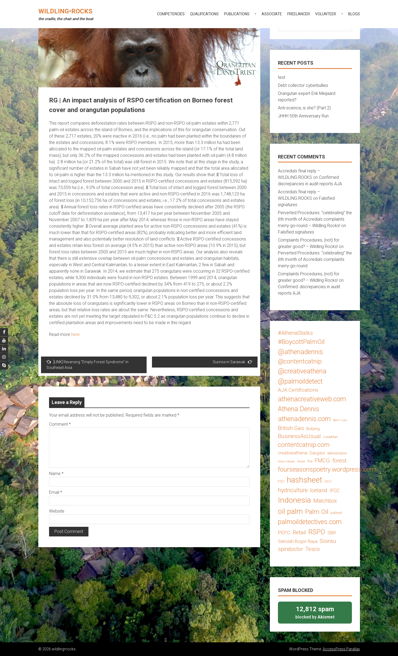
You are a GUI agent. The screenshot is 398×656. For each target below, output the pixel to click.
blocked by (315, 612)
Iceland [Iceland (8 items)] (318, 490)
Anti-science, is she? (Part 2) (304, 107)
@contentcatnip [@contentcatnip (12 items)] (300, 361)
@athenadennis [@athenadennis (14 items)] (300, 352)
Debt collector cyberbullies (303, 85)
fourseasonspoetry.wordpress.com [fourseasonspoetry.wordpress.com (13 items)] (327, 469)
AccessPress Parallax (341, 649)
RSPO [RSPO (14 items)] (316, 532)
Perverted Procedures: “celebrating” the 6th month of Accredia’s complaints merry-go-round (315, 259)
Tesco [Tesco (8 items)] (312, 549)
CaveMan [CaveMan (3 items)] (330, 437)
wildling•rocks (65, 11)
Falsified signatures (296, 232)
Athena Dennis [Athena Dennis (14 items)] (298, 409)
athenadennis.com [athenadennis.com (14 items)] (304, 419)
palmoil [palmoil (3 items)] (336, 513)
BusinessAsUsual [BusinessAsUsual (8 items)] (299, 436)
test (281, 77)
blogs (354, 14)
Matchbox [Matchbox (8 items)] (325, 501)
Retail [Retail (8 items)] (299, 532)
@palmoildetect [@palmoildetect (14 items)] (300, 381)
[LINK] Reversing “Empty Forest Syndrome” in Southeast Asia (87, 364)
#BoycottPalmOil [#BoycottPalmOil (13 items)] (301, 342)
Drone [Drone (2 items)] (301, 461)
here (75, 334)
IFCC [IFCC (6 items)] (335, 490)
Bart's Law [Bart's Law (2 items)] (340, 420)
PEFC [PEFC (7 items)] (284, 532)
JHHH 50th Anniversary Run (303, 115)
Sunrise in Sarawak (232, 361)
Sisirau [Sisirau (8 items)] (328, 541)
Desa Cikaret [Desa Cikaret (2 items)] (286, 461)
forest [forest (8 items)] (339, 460)
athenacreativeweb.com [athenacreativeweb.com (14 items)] (312, 399)
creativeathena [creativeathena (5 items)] (292, 452)
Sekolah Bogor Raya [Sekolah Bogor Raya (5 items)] (297, 541)
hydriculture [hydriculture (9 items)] (293, 490)
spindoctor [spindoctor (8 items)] (290, 549)
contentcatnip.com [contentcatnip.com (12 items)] (304, 445)
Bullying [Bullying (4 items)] (313, 428)
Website (56, 511)
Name (56, 473)
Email (55, 492)
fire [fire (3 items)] (309, 461)
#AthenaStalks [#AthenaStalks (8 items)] (295, 333)
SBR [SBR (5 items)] (332, 532)
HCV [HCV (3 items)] (328, 481)
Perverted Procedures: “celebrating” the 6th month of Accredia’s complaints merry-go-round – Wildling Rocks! (315, 219)
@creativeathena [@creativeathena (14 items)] (302, 371)
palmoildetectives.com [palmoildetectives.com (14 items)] (310, 522)
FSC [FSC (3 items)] (281, 481)
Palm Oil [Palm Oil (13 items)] (316, 512)
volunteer (325, 14)
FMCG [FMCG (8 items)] (322, 460)
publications (237, 14)
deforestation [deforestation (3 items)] (337, 453)
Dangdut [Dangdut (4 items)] (317, 453)
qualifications (204, 14)
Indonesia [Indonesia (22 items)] (294, 500)
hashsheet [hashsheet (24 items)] (304, 479)
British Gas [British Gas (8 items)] (291, 428)
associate (272, 14)
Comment (60, 424)
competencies (171, 14)
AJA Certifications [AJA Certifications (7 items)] (298, 390)
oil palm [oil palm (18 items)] (290, 511)
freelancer (298, 14)
